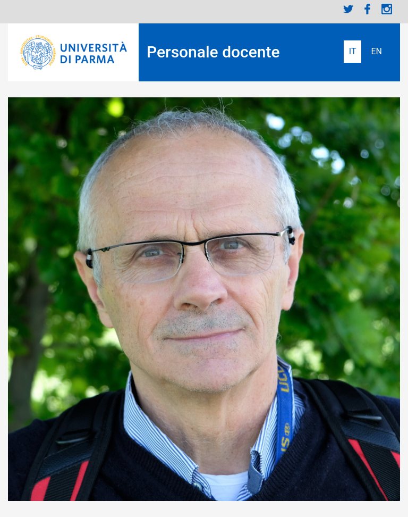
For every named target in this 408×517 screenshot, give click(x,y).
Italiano (352, 51)
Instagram (386, 9)
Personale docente (213, 52)
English (376, 51)
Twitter (348, 9)
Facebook (367, 9)
